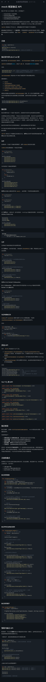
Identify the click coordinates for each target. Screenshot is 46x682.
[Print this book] (44, 2)
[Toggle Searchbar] (8, 2)
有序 (2, 141)
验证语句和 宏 (10, 57)
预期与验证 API (7, 628)
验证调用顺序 (5, 603)
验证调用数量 (5, 475)
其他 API (4, 345)
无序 (2, 242)
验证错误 (4, 426)
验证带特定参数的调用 (8, 527)
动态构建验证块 (6, 314)
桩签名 (13, 64)
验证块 (4, 109)
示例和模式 (5, 458)
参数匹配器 (32, 64)
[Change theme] (5, 2)
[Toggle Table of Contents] (2, 2)
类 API (7, 382)
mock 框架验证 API (11, 6)
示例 (3, 41)
